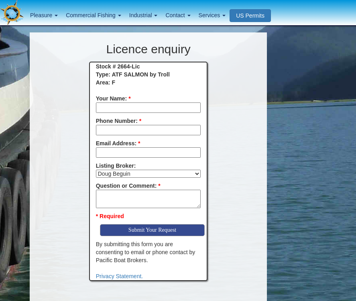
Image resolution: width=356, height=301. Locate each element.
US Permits (250, 15)
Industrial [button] (143, 15)
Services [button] (212, 15)
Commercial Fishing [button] (93, 15)
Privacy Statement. (119, 276)
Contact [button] (177, 15)
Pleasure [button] (44, 15)
